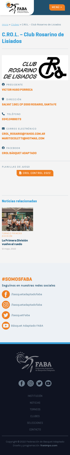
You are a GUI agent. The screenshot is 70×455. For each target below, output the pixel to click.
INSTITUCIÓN (35, 396)
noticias (35, 403)
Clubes (15, 24)
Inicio (5, 24)
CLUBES (35, 416)
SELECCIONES (35, 423)
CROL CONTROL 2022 (35, 173)
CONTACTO (35, 430)
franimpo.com (48, 445)
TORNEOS (35, 409)
